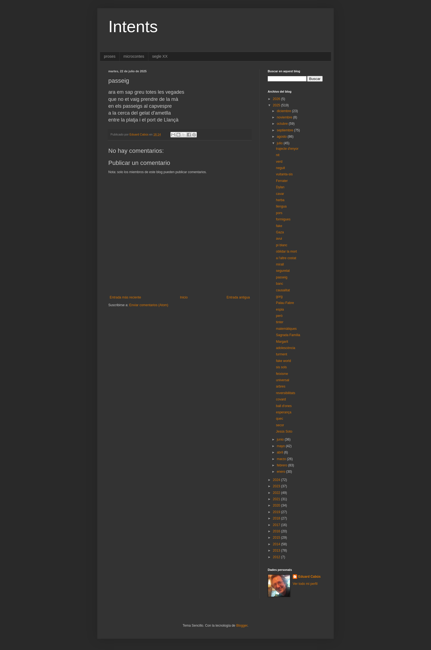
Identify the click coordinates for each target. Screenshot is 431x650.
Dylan (280, 187)
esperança (283, 412)
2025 (277, 105)
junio (281, 439)
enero (281, 472)
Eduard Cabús (309, 577)
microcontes (133, 56)
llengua (281, 206)
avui (279, 238)
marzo (282, 459)
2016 (277, 531)
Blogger (241, 625)
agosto (282, 137)
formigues (283, 219)
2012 (277, 557)
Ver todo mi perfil (305, 584)
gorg (279, 296)
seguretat (283, 271)
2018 (277, 518)
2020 (277, 505)
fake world (283, 361)
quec (279, 419)
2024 (277, 480)
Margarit (282, 342)
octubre (283, 124)
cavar (280, 194)
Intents (133, 26)
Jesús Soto (284, 431)
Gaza (280, 232)
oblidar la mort (286, 251)
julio (280, 143)
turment (281, 354)
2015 (277, 538)
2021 (277, 499)
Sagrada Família (288, 335)
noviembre (285, 117)
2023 (277, 486)
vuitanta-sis (284, 174)
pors (279, 213)
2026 (277, 99)
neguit (280, 168)
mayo (281, 446)
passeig (281, 277)
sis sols (281, 367)
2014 (277, 544)
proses (109, 56)
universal (282, 380)
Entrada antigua (238, 297)
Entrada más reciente (125, 297)
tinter (279, 322)
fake (279, 226)
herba (280, 200)
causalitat (283, 290)
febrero (282, 465)
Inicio (184, 297)
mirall (280, 264)
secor (280, 425)
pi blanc (281, 245)
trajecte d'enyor (287, 149)
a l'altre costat (286, 258)
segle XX (160, 56)
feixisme (282, 374)
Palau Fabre (285, 303)
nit (278, 155)
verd (279, 162)
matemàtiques (286, 329)
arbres (280, 386)
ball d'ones (284, 406)
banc (279, 284)
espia (280, 309)
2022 (277, 493)
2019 (277, 512)
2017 (277, 525)
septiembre (285, 130)
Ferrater (282, 181)
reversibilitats (285, 393)
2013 (277, 550)
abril (280, 452)
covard (281, 399)
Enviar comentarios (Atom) (148, 305)
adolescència (285, 348)
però (279, 316)
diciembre (284, 111)
